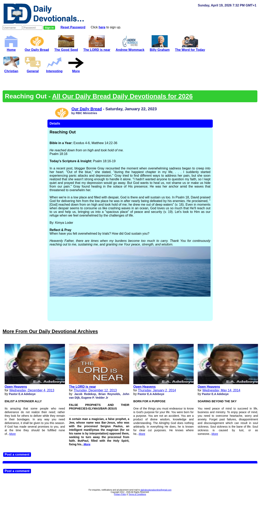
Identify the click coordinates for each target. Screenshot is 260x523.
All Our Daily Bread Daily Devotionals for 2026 (122, 96)
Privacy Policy (120, 494)
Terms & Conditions (137, 494)
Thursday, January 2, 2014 (157, 390)
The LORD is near (82, 386)
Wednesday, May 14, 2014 (221, 390)
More (12, 433)
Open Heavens (16, 386)
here (102, 27)
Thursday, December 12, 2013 (95, 390)
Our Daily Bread (37, 48)
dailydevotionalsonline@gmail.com (156, 490)
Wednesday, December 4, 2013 (31, 390)
